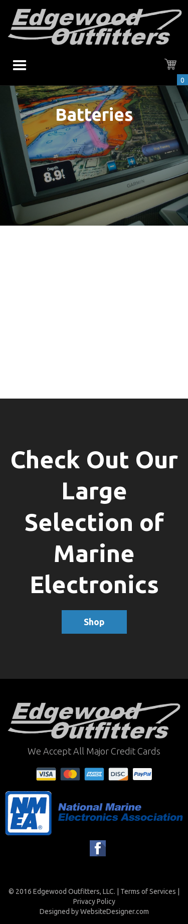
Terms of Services (148, 891)
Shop (94, 622)
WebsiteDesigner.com (114, 911)
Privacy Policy (94, 901)
